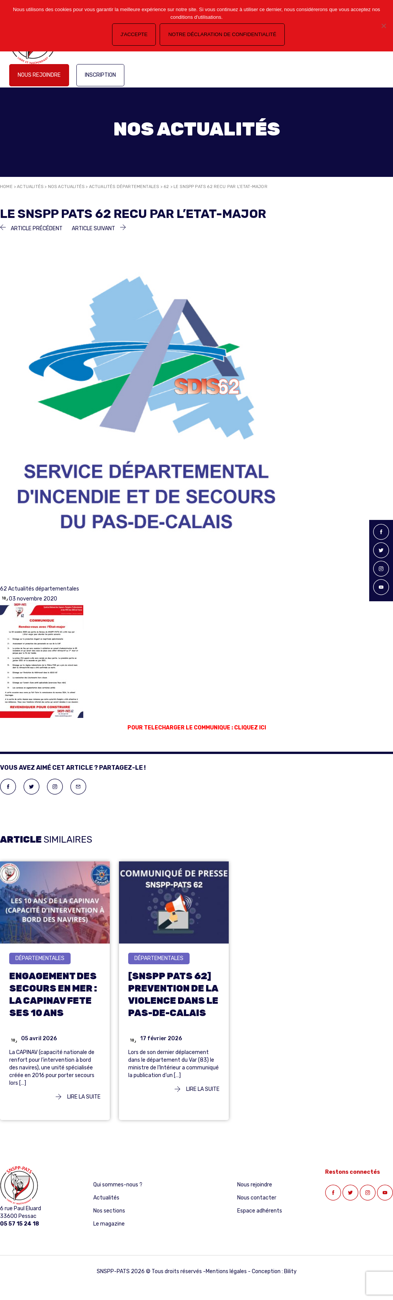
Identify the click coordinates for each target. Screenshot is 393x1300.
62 (166, 186)
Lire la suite (78, 1097)
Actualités (30, 186)
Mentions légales (226, 1271)
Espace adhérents (259, 1211)
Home (6, 186)
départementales (39, 958)
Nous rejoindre (39, 75)
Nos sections (109, 1211)
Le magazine (109, 1224)
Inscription (100, 75)
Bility (290, 1271)
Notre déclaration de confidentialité (222, 34)
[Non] (383, 26)
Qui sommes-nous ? (117, 1184)
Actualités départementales (124, 186)
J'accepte (134, 34)
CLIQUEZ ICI (250, 727)
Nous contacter (256, 1197)
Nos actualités (66, 186)
